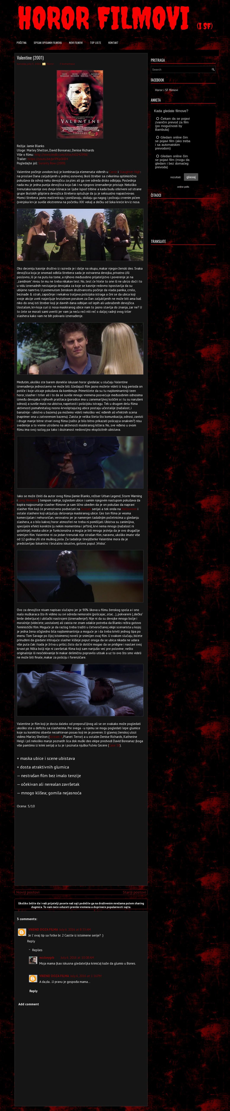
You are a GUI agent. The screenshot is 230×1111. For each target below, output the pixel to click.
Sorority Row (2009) (52, 163)
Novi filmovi (76, 42)
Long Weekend (28, 500)
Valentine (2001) (30, 57)
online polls (183, 186)
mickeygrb (46, 957)
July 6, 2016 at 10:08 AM (77, 957)
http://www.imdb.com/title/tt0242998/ (61, 154)
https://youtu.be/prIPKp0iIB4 (48, 159)
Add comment (28, 1004)
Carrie (113, 172)
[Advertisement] (79, 852)
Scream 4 (55, 737)
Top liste (95, 42)
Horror (50, 63)
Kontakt (113, 42)
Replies (37, 950)
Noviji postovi (27, 892)
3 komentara (67, 63)
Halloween (129, 509)
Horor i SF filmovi (166, 90)
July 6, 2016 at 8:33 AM (75, 929)
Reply (31, 941)
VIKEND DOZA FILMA (43, 929)
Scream (86, 509)
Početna (21, 42)
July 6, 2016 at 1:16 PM (85, 976)
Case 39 (114, 745)
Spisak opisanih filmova (48, 42)
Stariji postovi (134, 892)
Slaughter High (129, 172)
